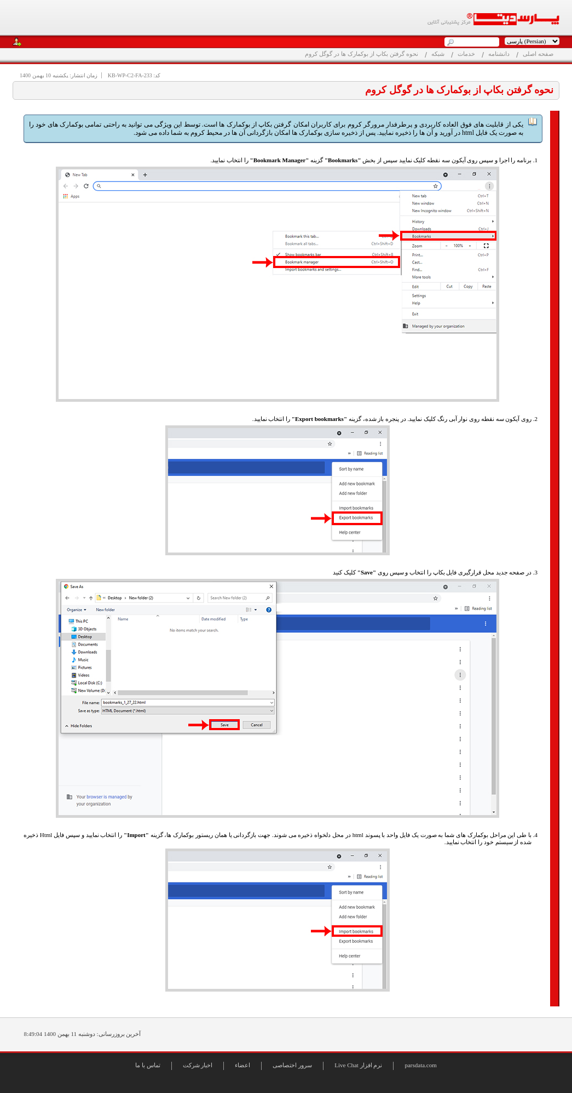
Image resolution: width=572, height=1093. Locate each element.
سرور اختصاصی (292, 1065)
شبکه (437, 53)
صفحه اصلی (538, 53)
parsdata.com (420, 1065)
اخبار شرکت (198, 1065)
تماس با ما (147, 1065)
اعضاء (242, 1065)
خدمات (466, 53)
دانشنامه (499, 53)
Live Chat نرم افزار (358, 1065)
